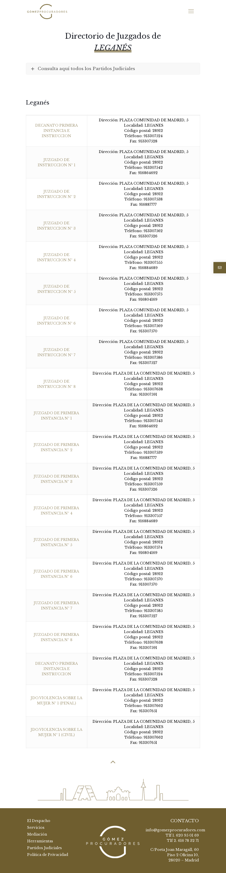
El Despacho (38, 820)
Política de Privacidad (47, 854)
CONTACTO (184, 821)
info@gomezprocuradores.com (175, 830)
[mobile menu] (191, 11)
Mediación (37, 834)
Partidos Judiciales (44, 848)
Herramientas (40, 841)
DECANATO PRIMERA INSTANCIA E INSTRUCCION (56, 130)
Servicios (35, 827)
